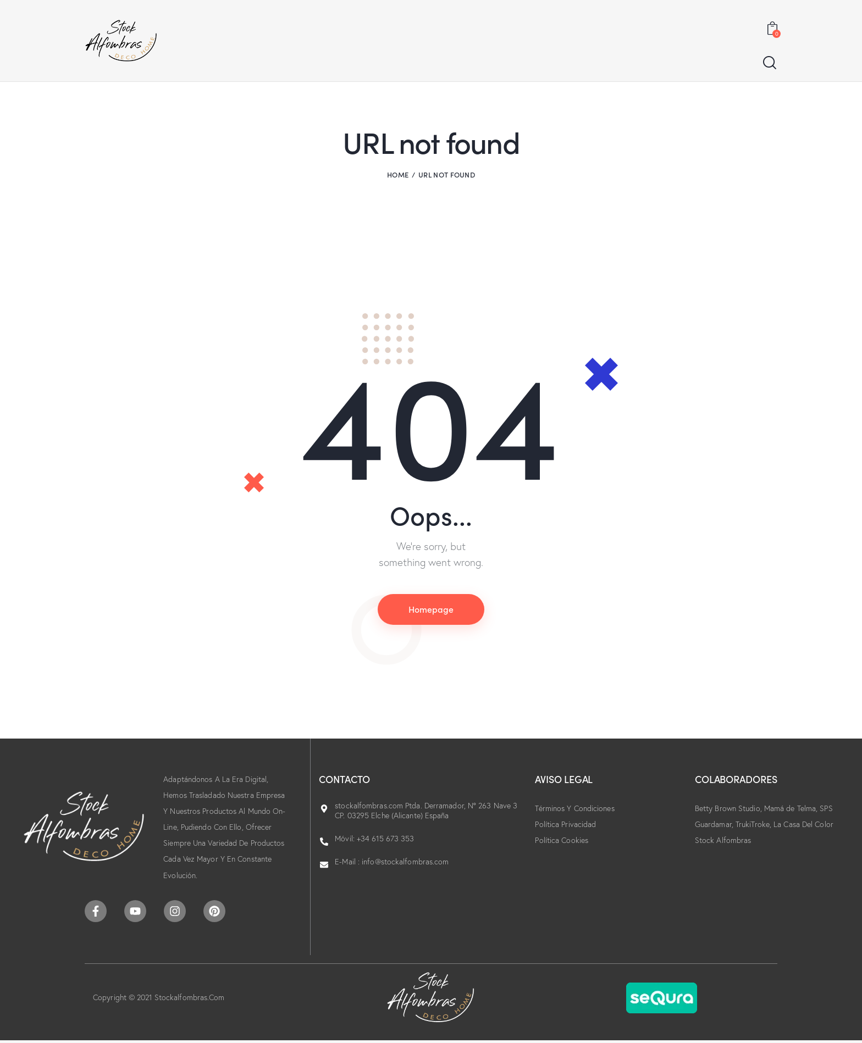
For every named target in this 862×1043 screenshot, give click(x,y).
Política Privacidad (565, 824)
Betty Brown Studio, (729, 808)
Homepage (431, 609)
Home (397, 174)
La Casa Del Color (803, 824)
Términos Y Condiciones (574, 808)
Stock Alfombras (723, 840)
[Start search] (769, 63)
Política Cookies (561, 840)
